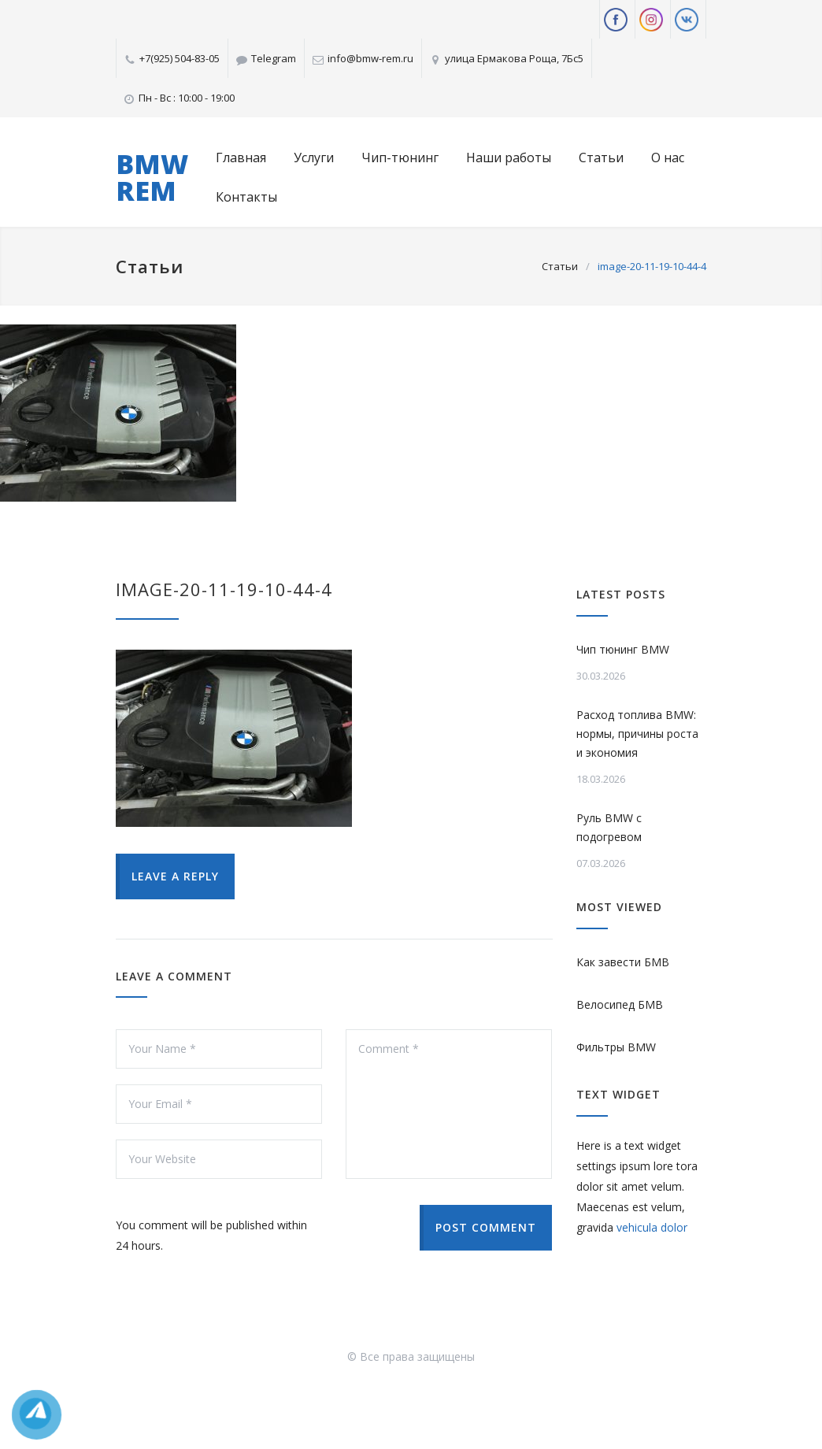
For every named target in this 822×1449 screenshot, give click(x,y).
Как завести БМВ (622, 961)
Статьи (601, 157)
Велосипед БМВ (619, 1004)
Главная (241, 157)
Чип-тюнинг (400, 157)
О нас (667, 157)
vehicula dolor (651, 1227)
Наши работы (508, 157)
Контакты (246, 197)
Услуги (314, 157)
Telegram (273, 58)
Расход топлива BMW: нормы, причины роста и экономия (637, 733)
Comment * (449, 1104)
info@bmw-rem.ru (370, 58)
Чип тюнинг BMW (622, 649)
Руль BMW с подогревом (609, 827)
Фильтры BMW (616, 1047)
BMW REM (152, 177)
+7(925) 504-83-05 (179, 58)
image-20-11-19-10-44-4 (224, 589)
